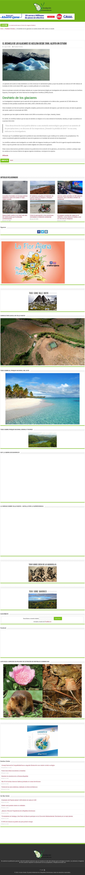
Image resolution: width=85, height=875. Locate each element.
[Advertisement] (42, 35)
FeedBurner (48, 621)
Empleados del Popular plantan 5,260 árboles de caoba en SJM (18, 800)
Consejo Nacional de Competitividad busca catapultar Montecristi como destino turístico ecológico (28, 765)
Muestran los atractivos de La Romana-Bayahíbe (14, 776)
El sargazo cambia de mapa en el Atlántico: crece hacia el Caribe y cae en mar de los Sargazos (69, 217)
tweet (11, 160)
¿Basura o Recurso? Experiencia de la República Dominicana (18, 811)
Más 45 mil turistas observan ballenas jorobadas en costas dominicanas (21, 781)
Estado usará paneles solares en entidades (13, 805)
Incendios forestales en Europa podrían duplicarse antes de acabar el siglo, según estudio (15, 197)
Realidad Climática (10, 28)
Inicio (1, 28)
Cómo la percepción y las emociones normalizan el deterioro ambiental (41, 216)
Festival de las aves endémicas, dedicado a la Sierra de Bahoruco (19, 787)
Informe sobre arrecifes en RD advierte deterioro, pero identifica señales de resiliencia (69, 197)
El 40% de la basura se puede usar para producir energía (17, 821)
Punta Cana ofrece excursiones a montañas (13, 771)
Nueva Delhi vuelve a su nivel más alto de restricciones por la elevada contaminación (14, 217)
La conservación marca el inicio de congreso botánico (22, 25)
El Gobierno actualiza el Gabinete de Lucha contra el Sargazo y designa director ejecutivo (41, 197)
